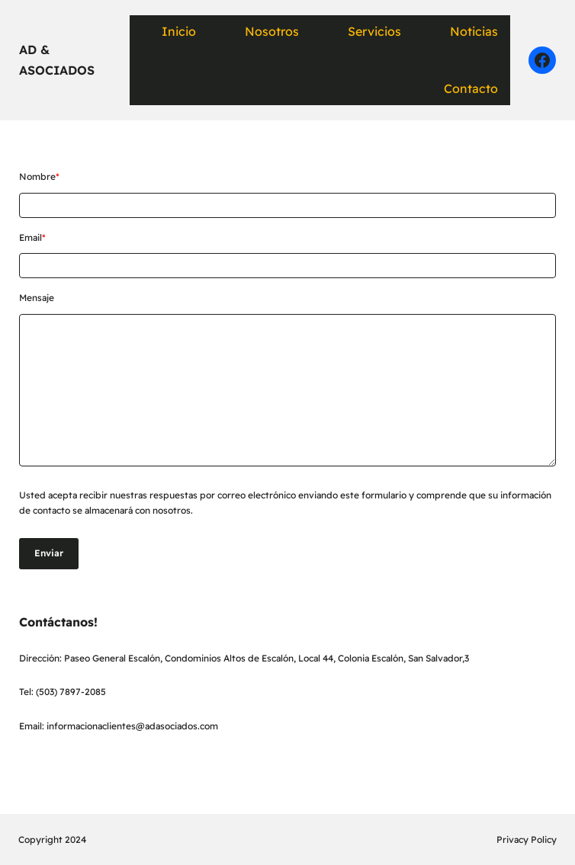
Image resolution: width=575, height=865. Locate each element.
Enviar (48, 553)
